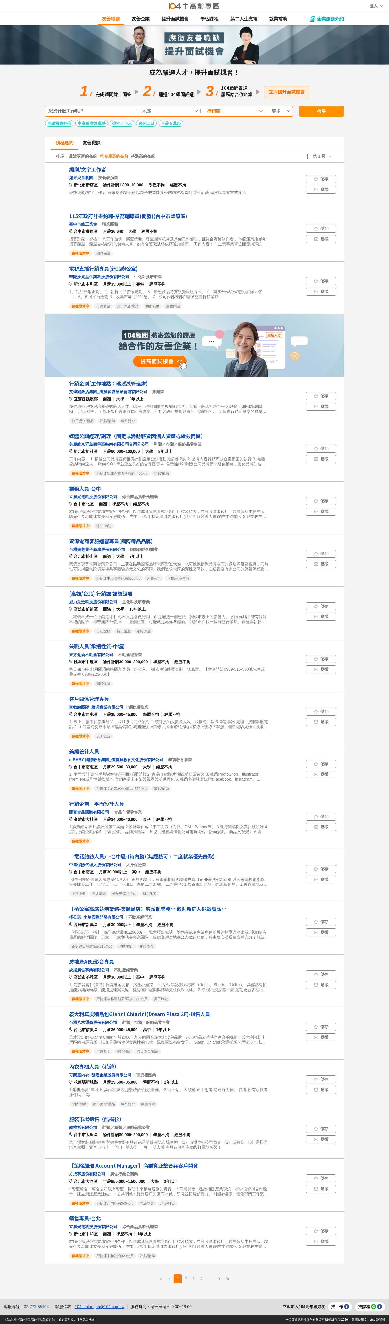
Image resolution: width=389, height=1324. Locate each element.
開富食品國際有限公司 (89, 812)
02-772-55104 (36, 1307)
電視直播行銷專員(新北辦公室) (103, 268)
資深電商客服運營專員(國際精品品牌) (111, 541)
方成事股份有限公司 (87, 1174)
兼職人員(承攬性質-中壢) (97, 646)
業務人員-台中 (85, 488)
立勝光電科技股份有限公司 (93, 497)
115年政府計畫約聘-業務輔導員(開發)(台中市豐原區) (128, 216)
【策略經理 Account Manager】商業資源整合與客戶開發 (133, 1165)
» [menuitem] (227, 1278)
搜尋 (321, 111)
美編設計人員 (84, 751)
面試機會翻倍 (59, 123)
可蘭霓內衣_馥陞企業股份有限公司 (100, 1075)
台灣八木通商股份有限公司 (93, 1022)
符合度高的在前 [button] (114, 156)
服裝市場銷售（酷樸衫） (96, 1119)
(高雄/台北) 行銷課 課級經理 (100, 593)
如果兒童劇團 (81, 178)
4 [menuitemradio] (201, 1279)
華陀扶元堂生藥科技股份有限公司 (99, 277)
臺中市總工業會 (83, 224)
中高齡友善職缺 (92, 123)
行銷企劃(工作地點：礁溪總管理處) (108, 383)
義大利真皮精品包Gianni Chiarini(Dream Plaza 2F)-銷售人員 (139, 1014)
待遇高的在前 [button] (143, 156)
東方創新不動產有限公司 (91, 655)
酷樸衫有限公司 (83, 1127)
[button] (374, 6)
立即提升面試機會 (287, 91)
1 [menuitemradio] (178, 1279)
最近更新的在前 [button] (83, 156)
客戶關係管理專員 (89, 698)
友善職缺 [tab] (91, 142)
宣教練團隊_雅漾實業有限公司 (96, 707)
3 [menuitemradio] (194, 1279)
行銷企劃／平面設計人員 (96, 803)
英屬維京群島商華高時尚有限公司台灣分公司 (109, 444)
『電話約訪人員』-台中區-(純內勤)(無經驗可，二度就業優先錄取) (142, 856)
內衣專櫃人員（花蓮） (94, 1066)
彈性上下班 (122, 123)
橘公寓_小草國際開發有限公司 (96, 917)
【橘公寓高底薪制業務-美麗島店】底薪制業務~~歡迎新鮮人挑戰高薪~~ (148, 908)
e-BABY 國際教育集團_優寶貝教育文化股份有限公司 (116, 760)
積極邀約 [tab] (64, 142)
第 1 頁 (319, 156)
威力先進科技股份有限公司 (93, 602)
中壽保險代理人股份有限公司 (95, 865)
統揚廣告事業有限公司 (89, 970)
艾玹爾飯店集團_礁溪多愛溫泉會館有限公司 (108, 392)
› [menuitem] (219, 1278)
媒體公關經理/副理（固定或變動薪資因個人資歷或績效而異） (137, 436)
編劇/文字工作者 (87, 169)
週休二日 (146, 123)
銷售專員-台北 (85, 1218)
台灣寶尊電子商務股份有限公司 (97, 549)
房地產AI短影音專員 (91, 961)
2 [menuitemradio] (186, 1279)
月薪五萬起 (171, 123)
